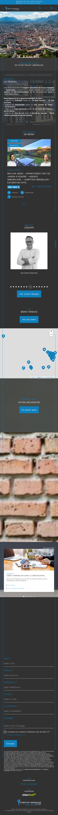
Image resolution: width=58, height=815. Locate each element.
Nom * (7, 648)
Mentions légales (28, 800)
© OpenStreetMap (49, 367)
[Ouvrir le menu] (51, 8)
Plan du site (18, 800)
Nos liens (41, 800)
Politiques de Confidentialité (32, 758)
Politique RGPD (49, 800)
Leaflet (33, 367)
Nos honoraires (9, 800)
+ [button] (51, 321)
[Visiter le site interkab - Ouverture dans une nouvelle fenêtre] (29, 784)
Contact (55, 244)
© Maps (39, 367)
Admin (35, 800)
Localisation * (11, 696)
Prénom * (9, 660)
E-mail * (8, 684)
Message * (9, 708)
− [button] (51, 324)
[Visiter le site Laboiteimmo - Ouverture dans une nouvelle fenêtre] (29, 808)
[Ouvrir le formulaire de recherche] (39, 8)
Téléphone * (10, 672)
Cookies (29, 801)
